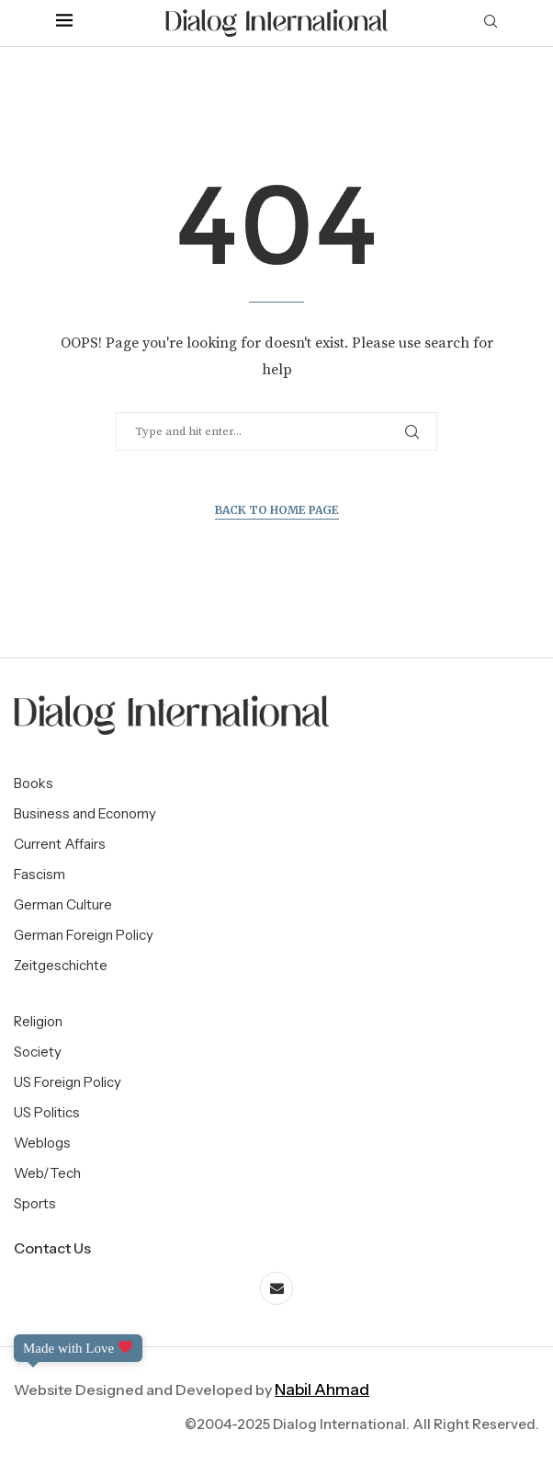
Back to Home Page (277, 510)
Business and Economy (85, 813)
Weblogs (42, 1142)
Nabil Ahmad (322, 1389)
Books (33, 783)
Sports (35, 1203)
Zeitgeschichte (60, 965)
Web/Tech (47, 1173)
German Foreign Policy (83, 935)
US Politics (47, 1112)
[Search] (490, 23)
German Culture (63, 904)
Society (38, 1051)
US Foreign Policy (67, 1082)
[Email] (276, 1289)
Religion (38, 1021)
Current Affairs (60, 844)
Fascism (39, 874)
